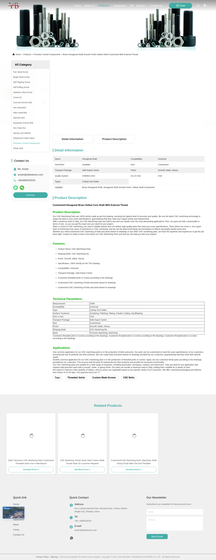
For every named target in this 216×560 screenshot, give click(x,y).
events (142, 5)
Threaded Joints (76, 377)
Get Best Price (153, 123)
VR (131, 5)
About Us (17, 509)
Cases (16, 529)
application (120, 5)
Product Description (114, 139)
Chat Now (30, 195)
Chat (180, 5)
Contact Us (18, 535)
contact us (156, 5)
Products (27, 54)
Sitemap (54, 557)
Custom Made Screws (104, 377)
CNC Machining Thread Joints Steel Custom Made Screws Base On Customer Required (82, 462)
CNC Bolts (128, 377)
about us (89, 5)
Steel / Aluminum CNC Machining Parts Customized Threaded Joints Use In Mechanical (31, 462)
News (16, 524)
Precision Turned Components (47, 54)
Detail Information (72, 139)
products (104, 5)
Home (77, 5)
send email (157, 536)
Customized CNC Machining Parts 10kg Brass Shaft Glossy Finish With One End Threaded (134, 462)
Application (18, 519)
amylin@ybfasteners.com (30, 174)
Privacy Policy (42, 557)
